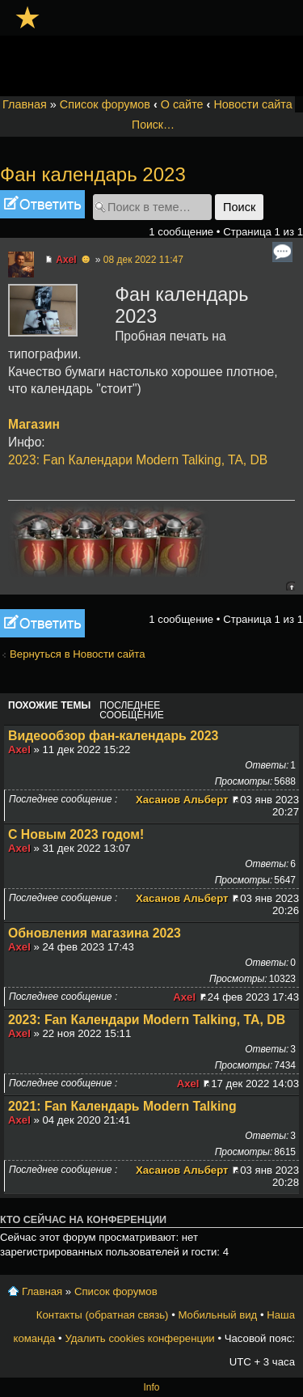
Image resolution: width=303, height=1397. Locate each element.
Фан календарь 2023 (93, 174)
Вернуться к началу (290, 586)
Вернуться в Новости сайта (77, 654)
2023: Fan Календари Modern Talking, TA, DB (137, 460)
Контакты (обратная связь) (102, 1315)
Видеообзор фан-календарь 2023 (113, 736)
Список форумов (105, 104)
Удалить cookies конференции (139, 1338)
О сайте (182, 104)
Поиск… (153, 124)
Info (151, 1387)
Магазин (34, 424)
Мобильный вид (217, 1315)
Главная (24, 104)
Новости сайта (252, 104)
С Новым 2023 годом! (76, 834)
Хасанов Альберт (182, 800)
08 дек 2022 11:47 (143, 259)
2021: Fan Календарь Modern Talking (122, 1106)
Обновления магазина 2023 (94, 933)
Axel (66, 259)
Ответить (42, 204)
